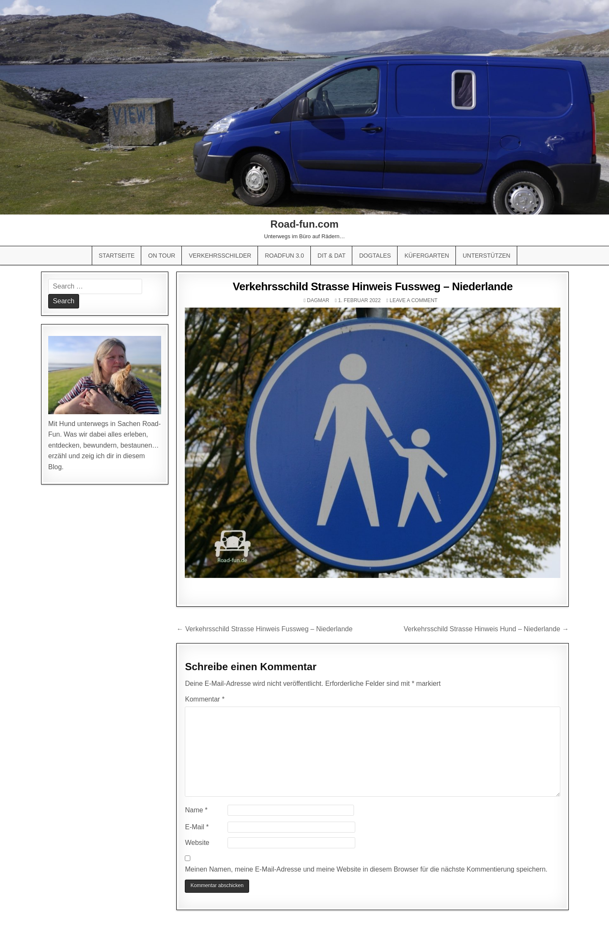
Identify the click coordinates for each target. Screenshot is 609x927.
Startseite (116, 255)
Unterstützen (486, 255)
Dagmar (318, 300)
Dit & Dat (332, 255)
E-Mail (196, 827)
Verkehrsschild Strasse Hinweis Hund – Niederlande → (486, 629)
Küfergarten (426, 255)
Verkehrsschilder (220, 255)
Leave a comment (413, 300)
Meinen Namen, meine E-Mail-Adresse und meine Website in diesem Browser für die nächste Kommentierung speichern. (366, 869)
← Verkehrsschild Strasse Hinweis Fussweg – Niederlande (264, 629)
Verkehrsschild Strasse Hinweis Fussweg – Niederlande (373, 286)
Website (197, 842)
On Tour (161, 255)
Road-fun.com (304, 224)
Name (196, 810)
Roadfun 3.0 (284, 255)
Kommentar (204, 699)
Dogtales (375, 255)
